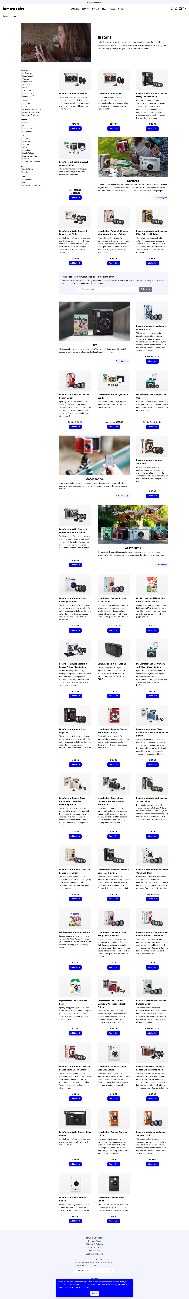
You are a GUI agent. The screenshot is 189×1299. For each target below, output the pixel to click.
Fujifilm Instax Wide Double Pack (74, 932)
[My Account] (176, 8)
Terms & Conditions (94, 1238)
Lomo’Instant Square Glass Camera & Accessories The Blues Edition (152, 732)
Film (104, 9)
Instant (95, 9)
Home (5, 16)
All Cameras (27, 73)
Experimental (27, 82)
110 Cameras (27, 85)
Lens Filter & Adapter (30, 115)
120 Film (25, 144)
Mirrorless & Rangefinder (31, 109)
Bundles (25, 172)
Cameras (75, 9)
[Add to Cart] (75, 128)
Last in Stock (27, 169)
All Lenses (26, 104)
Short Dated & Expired (31, 162)
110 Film (25, 147)
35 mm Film (26, 142)
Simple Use (26, 90)
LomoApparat (27, 76)
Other (121, 9)
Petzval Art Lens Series (31, 112)
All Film (25, 139)
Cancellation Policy (94, 1247)
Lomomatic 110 (28, 96)
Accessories (27, 93)
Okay (94, 1293)
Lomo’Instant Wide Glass (109, 93)
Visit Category (161, 198)
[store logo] (13, 8)
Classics (25, 79)
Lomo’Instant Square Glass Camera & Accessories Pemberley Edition (72, 801)
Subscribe (145, 289)
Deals (112, 9)
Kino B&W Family (28, 153)
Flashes (25, 182)
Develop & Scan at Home (32, 185)
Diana (24, 87)
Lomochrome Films (29, 156)
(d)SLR (24, 106)
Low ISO (25, 159)
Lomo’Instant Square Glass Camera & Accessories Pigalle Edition (112, 1004)
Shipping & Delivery (94, 1244)
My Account (94, 1250)
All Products (27, 131)
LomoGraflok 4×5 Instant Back (112, 664)
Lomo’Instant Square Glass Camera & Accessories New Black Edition (111, 801)
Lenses (85, 9)
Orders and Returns (94, 1254)
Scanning (26, 150)
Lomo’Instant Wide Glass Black (74, 93)
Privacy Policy (94, 1241)
